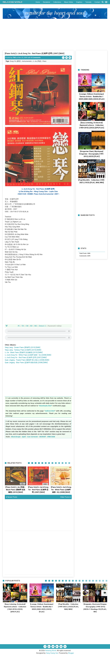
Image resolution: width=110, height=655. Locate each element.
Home (38, 2)
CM (27, 326)
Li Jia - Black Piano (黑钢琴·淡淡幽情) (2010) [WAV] (23, 352)
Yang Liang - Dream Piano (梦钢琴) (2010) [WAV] (22, 347)
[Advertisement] (55, 34)
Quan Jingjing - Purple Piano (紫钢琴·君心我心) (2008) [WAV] (27, 360)
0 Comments (35, 57)
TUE (14, 57)
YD (23, 326)
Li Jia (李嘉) (37, 61)
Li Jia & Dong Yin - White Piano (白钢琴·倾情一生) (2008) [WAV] (28, 355)
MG (35, 326)
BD (31, 326)
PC (19, 326)
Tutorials (88, 2)
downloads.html (45, 406)
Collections (57, 2)
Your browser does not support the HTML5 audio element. (38, 331)
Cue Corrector (32, 437)
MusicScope (16, 437)
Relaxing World (50, 651)
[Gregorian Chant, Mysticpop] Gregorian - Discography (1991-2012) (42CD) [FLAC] (91, 153)
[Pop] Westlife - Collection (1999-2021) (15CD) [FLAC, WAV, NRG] (68, 606)
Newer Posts (11, 497)
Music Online (68, 2)
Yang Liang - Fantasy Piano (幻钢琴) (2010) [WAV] (23, 350)
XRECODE (51, 437)
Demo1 (42, 326)
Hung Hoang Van (52, 653)
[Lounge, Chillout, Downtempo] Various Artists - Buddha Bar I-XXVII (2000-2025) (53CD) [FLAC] (91, 96)
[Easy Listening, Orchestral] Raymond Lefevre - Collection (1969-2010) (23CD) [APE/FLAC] (91, 125)
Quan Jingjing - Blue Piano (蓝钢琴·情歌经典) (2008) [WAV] (26, 363)
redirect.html (50, 411)
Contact (97, 2)
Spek (24, 437)
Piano (44, 61)
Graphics (79, 2)
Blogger (71, 653)
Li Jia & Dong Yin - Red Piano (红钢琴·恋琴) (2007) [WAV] (25, 357)
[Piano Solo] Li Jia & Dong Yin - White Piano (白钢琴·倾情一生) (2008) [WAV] (61, 489)
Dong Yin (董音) (15, 61)
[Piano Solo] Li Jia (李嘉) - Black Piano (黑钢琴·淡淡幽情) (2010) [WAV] (15, 489)
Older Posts (65, 497)
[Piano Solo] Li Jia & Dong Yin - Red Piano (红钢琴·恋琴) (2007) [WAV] (34, 53)
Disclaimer (46, 2)
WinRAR (42, 437)
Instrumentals (27, 61)
